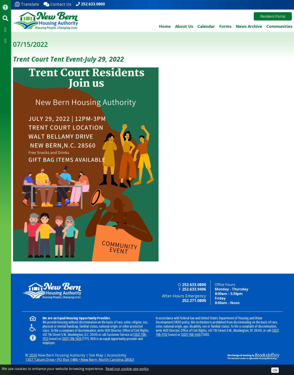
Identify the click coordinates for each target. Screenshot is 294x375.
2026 (33, 355)
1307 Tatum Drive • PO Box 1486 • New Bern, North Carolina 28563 (79, 359)
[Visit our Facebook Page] (5, 29)
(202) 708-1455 (72, 339)
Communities (279, 26)
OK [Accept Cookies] (275, 370)
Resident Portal (272, 16)
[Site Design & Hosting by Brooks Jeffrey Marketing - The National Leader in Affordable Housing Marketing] (250, 356)
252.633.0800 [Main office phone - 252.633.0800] (93, 4)
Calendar (206, 26)
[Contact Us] (57, 3)
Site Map (96, 355)
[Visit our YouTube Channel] (5, 40)
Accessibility (116, 355)
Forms (225, 26)
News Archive (249, 26)
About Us (184, 26)
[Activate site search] (5, 18)
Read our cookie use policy (127, 368)
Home (165, 26)
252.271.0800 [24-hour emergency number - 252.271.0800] (194, 300)
